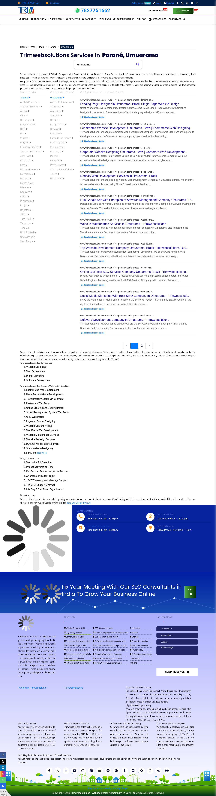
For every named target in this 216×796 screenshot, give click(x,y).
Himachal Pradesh (30, 147)
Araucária (56, 115)
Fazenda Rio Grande (61, 138)
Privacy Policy (136, 650)
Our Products (157, 10)
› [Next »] (149, 345)
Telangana (26, 223)
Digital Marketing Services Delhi (77, 654)
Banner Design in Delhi (74, 637)
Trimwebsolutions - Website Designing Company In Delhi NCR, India (106, 793)
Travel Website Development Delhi (107, 663)
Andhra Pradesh (29, 102)
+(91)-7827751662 (28, 3)
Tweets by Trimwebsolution (32, 687)
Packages (89, 19)
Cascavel (55, 129)
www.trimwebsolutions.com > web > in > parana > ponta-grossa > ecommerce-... (117, 124)
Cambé (55, 120)
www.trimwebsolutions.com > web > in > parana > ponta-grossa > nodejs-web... (117, 172)
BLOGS (141, 19)
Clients (105, 19)
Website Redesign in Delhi (75, 646)
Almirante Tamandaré (62, 102)
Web (33, 47)
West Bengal (27, 241)
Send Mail (52, 3)
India (41, 47)
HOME (23, 19)
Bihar (23, 115)
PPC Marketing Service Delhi (76, 663)
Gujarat (25, 138)
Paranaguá (56, 151)
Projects (73, 19)
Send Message (177, 671)
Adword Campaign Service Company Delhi (110, 632)
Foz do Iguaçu (58, 142)
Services (56, 19)
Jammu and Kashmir (32, 151)
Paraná (52, 47)
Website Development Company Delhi (109, 650)
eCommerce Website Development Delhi (110, 646)
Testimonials (135, 628)
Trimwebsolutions (73, 687)
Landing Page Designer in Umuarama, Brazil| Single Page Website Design (129, 104)
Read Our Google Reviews (79, 502)
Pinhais (55, 156)
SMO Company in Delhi (74, 659)
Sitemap (134, 637)
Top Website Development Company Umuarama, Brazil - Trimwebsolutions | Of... (134, 247)
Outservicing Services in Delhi (105, 637)
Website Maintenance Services (77, 650)
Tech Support (135, 659)
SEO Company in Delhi (102, 628)
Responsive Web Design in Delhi (78, 641)
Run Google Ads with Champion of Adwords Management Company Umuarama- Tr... (136, 200)
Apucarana (56, 106)
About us (38, 19)
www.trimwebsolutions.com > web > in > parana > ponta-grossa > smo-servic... (116, 292)
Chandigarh (27, 120)
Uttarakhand (27, 237)
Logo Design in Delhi (73, 632)
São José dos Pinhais (62, 169)
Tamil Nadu (27, 219)
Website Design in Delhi (74, 628)
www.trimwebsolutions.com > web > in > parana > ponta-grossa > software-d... (116, 315)
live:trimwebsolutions (99, 526)
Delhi (23, 129)
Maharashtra (27, 174)
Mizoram (25, 187)
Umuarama (57, 97)
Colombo (56, 133)
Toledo (54, 174)
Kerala (24, 165)
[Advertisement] (108, 36)
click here (41, 452)
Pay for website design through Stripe (108, 788)
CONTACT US (177, 19)
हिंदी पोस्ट (133, 663)
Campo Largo (58, 124)
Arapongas (56, 111)
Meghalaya (26, 183)
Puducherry (27, 201)
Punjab (24, 205)
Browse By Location (139, 641)
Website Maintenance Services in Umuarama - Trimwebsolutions (123, 223)
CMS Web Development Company (107, 654)
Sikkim (24, 214)
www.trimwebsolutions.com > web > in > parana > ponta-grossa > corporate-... (116, 148)
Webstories (157, 19)
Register (169, 3)
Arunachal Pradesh (31, 106)
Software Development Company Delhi (109, 641)
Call (190, 591)
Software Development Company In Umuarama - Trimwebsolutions (124, 319)
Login (157, 3)
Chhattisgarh (27, 124)
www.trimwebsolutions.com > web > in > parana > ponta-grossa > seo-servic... (116, 268)
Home (23, 47)
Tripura (24, 228)
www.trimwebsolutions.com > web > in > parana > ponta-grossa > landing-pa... (116, 100)
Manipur (25, 178)
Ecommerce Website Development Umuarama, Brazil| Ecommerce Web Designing (135, 128)
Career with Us (123, 19)
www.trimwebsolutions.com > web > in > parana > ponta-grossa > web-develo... (117, 244)
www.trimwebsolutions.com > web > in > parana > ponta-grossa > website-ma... (117, 220)
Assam (24, 111)
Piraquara (56, 160)
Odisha (24, 196)
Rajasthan (26, 210)
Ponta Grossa (58, 165)
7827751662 (183, 10)
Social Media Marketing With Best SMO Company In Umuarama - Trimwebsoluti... (134, 295)
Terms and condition (139, 646)
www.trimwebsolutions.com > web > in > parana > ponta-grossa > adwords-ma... (117, 196)
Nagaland (26, 192)
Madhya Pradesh (30, 169)
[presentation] (177, 662)
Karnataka (26, 160)
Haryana (25, 142)
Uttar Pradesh (28, 232)
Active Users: (141, 3)
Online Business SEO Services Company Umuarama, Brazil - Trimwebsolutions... (134, 271)
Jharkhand (26, 156)
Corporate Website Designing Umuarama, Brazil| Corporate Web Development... (133, 152)
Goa (23, 133)
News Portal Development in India (107, 659)
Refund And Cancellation (141, 654)
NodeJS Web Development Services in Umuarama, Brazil (118, 176)
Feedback (134, 632)
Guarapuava (57, 147)
